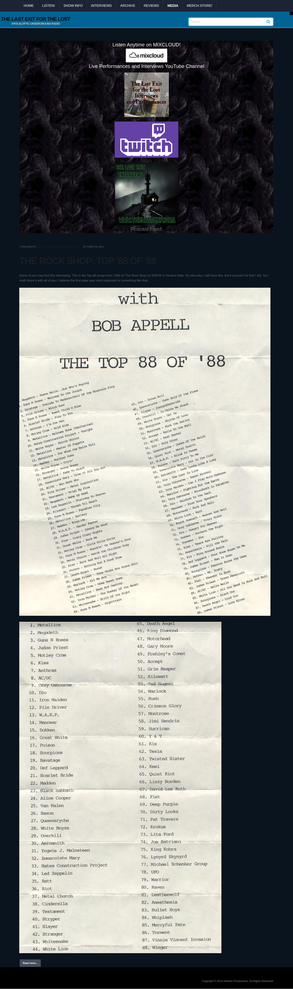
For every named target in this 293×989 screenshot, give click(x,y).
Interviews (101, 6)
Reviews (151, 6)
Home (29, 6)
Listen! (48, 6)
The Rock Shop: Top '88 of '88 (87, 261)
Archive (127, 6)
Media (172, 6)
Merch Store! (199, 6)
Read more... (30, 963)
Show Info (73, 6)
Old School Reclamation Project (57, 246)
